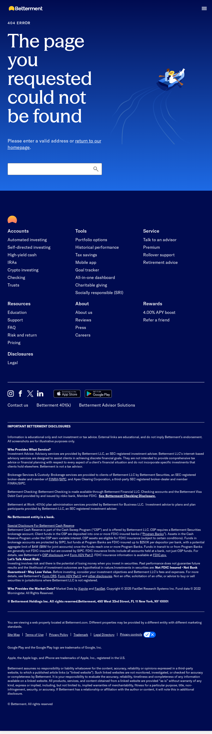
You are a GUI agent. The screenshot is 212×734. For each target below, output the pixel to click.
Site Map (14, 634)
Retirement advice (160, 262)
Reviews (83, 319)
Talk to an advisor (160, 239)
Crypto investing (23, 269)
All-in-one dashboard (95, 277)
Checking (16, 277)
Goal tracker (87, 269)
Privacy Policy (58, 634)
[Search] (55, 169)
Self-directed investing (29, 247)
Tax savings (86, 254)
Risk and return (22, 334)
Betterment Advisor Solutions (107, 404)
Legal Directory (104, 634)
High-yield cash (22, 254)
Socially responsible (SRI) (99, 292)
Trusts (13, 284)
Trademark (81, 634)
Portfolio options (91, 239)
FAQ (12, 327)
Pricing (14, 342)
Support (15, 319)
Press (80, 327)
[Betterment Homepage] (26, 9)
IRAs (12, 262)
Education (17, 312)
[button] (204, 8)
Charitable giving (91, 284)
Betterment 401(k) (54, 404)
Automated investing (27, 239)
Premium (151, 247)
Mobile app (85, 262)
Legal (13, 362)
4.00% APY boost (159, 312)
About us (83, 312)
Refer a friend (156, 319)
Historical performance (97, 247)
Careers (82, 334)
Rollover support (159, 254)
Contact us (18, 404)
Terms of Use (34, 634)
